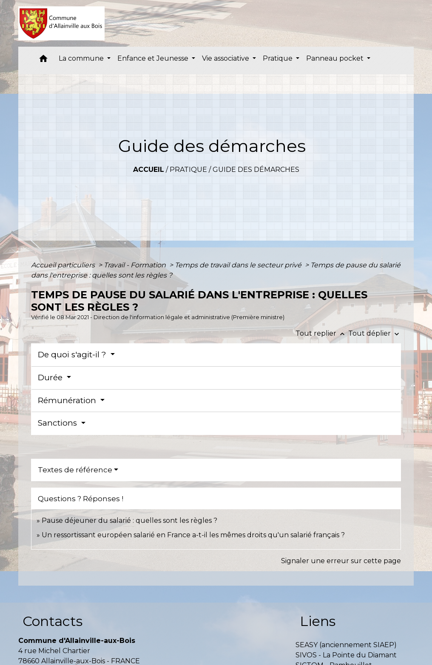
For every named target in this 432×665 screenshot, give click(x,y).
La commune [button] (82, 58)
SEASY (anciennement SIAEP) (346, 645)
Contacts (52, 621)
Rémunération (68, 400)
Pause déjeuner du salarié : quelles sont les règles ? (129, 520)
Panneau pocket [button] (335, 58)
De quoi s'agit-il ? (73, 354)
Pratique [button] (278, 58)
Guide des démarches (256, 170)
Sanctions (58, 423)
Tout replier (322, 333)
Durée (51, 377)
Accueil (148, 170)
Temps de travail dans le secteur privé (239, 265)
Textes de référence (75, 470)
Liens (317, 621)
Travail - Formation (136, 265)
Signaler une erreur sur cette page (341, 561)
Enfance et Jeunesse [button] (153, 58)
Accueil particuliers (64, 265)
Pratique (188, 170)
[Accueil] (61, 23)
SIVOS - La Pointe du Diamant (346, 655)
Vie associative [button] (226, 58)
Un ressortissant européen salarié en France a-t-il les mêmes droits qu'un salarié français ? (193, 535)
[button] (43, 60)
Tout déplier (374, 333)
